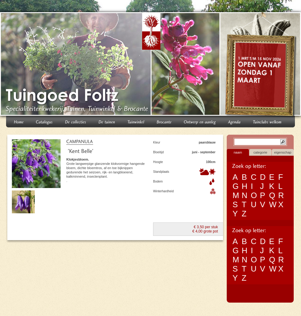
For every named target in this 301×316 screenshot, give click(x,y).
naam (238, 152)
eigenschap (282, 152)
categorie (260, 152)
